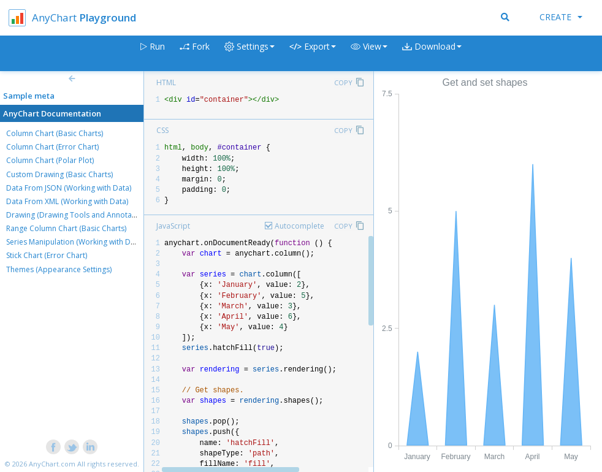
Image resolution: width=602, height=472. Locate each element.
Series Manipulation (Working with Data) (74, 242)
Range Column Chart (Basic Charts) (66, 228)
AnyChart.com (52, 463)
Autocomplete (299, 226)
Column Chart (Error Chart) (52, 147)
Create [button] (560, 17)
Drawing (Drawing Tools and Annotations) (78, 215)
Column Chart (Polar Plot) (50, 160)
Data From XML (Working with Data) (67, 201)
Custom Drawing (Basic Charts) (59, 174)
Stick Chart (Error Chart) (46, 255)
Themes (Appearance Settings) (59, 269)
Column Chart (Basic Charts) (54, 133)
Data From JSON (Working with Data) (68, 188)
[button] (369, 53)
